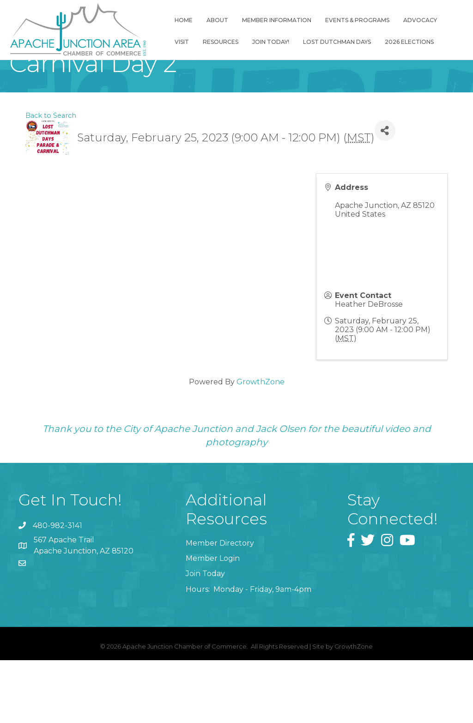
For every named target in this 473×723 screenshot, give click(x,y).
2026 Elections (412, 41)
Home (187, 20)
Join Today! (273, 41)
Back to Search (50, 178)
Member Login (213, 621)
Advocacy (423, 20)
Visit (185, 41)
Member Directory (220, 606)
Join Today (205, 636)
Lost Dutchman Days (340, 41)
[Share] (385, 193)
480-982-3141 (57, 588)
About (220, 20)
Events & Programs (360, 20)
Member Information (280, 20)
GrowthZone (260, 445)
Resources (224, 41)
